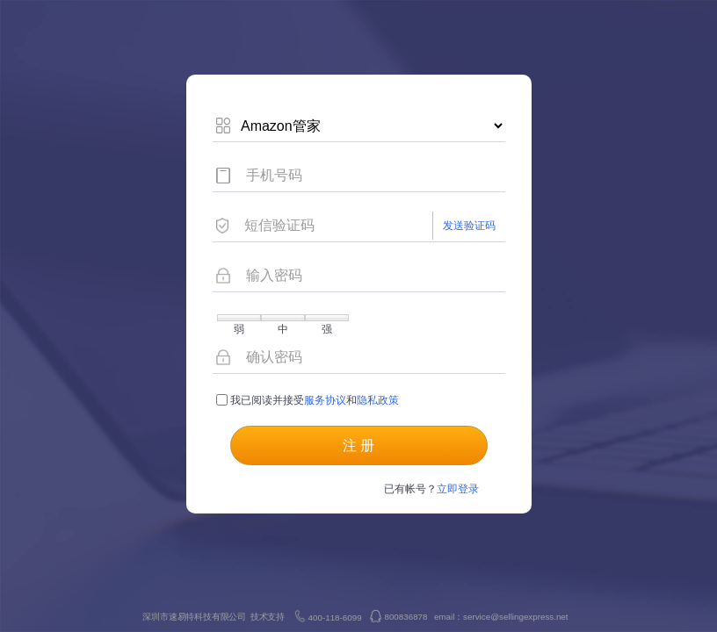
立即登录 (458, 489)
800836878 (405, 616)
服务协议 (325, 400)
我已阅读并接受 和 (307, 400)
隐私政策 (378, 400)
